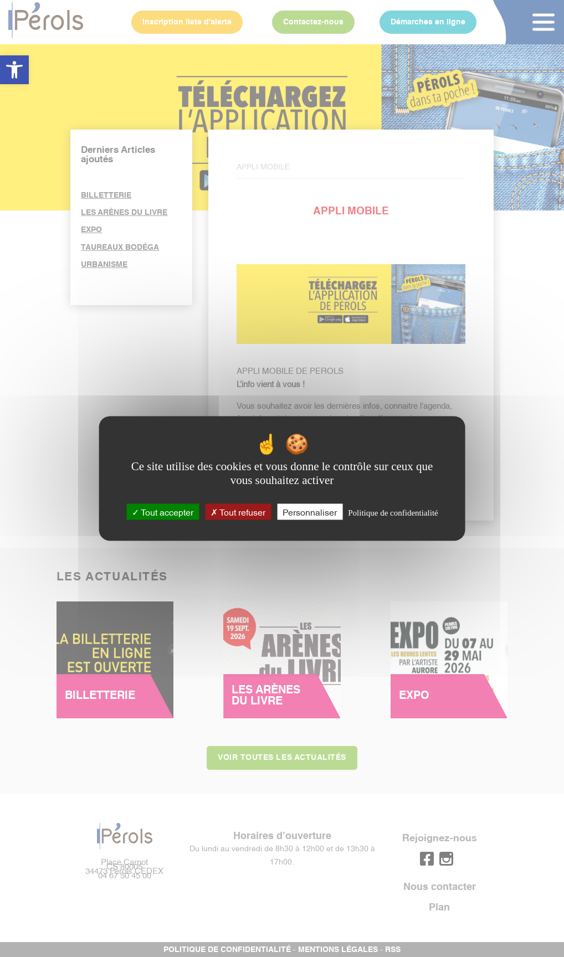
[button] (14, 69)
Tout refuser (238, 511)
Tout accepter (162, 511)
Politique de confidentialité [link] (393, 512)
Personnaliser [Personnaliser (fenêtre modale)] (310, 511)
